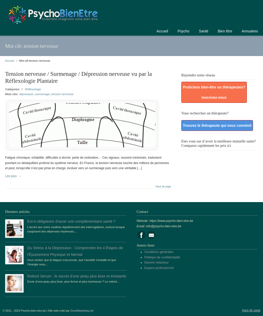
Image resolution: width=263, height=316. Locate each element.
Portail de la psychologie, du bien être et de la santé (52, 14)
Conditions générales (158, 252)
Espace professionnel (159, 268)
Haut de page (163, 186)
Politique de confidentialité (162, 257)
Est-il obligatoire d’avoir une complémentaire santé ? (71, 221)
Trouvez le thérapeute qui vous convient (217, 125)
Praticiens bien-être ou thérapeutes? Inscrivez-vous (214, 92)
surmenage (42, 94)
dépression (26, 94)
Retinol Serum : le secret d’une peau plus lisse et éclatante (76, 276)
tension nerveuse (62, 94)
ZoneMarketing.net (81, 310)
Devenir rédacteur (156, 262)
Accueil (9, 60)
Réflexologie (33, 89)
